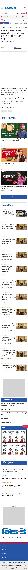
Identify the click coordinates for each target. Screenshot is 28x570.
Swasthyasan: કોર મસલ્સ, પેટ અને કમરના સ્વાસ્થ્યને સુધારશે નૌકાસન (8, 339)
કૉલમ (19, 20)
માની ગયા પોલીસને (5, 418)
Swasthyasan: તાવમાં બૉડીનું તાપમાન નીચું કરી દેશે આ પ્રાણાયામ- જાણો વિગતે (9, 282)
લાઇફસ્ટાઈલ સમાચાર (8, 27)
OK (25, 568)
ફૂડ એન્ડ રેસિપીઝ (18, 27)
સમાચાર (11, 17)
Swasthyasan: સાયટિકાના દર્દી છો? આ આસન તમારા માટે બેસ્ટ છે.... (8, 325)
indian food (10, 111)
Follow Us (19, 47)
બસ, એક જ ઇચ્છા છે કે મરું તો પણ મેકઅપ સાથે (14, 478)
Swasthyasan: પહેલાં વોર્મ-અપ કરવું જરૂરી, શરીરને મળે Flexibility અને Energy (9, 367)
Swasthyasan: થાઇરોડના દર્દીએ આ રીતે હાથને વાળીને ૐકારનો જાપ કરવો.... (9, 226)
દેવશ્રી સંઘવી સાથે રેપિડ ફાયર (8, 163)
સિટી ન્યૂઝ (3, 20)
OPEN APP (23, 13)
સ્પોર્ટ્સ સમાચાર (7, 482)
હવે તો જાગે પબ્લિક (5, 409)
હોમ (2, 27)
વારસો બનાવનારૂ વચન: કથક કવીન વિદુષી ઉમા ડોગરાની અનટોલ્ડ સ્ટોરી (8, 213)
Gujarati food (4, 111)
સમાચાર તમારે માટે (12, 20)
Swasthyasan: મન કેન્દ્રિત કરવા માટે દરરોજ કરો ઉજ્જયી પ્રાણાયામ (9, 254)
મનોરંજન (17, 17)
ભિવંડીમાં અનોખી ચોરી (6, 422)
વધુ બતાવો (14, 197)
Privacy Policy (17, 567)
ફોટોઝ (4, 558)
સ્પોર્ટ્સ (22, 17)
